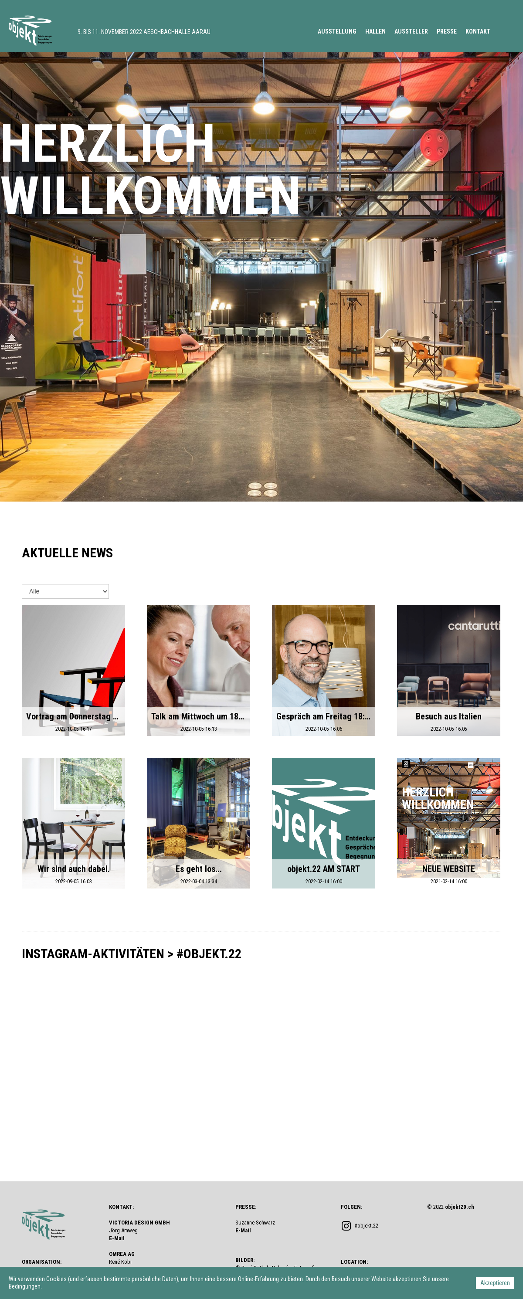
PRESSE (447, 31)
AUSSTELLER (411, 31)
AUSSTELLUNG (337, 31)
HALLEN (375, 31)
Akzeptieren (495, 1282)
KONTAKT (477, 31)
